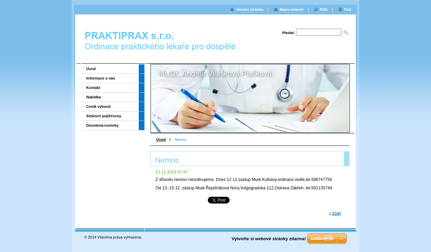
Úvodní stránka (249, 9)
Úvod (161, 139)
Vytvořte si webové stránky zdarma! (269, 238)
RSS (324, 9)
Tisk (347, 9)
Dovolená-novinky (102, 125)
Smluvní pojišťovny (103, 116)
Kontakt (93, 88)
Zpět (336, 213)
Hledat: (288, 33)
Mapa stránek (291, 9)
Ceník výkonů (98, 106)
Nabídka (93, 97)
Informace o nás (100, 78)
